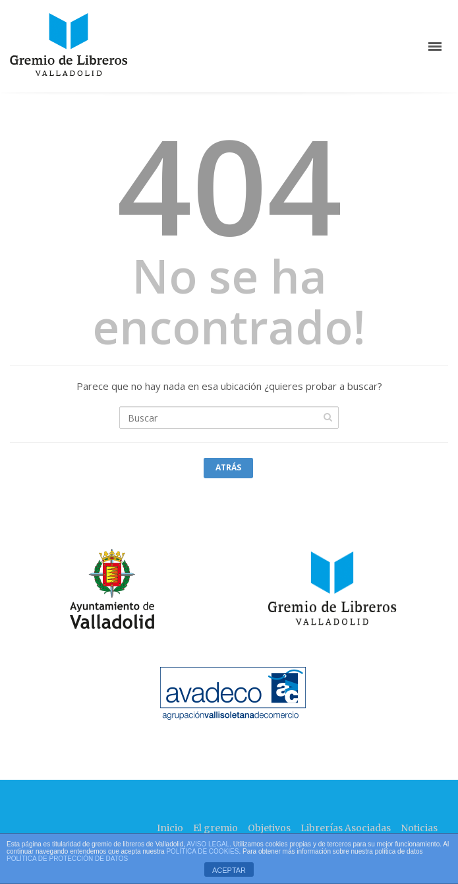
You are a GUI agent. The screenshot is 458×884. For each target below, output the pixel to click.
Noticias (419, 828)
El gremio (215, 828)
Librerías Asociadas (346, 828)
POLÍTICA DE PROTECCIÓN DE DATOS (67, 858)
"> (98, 592)
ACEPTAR (229, 870)
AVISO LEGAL (207, 844)
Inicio (170, 828)
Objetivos (269, 828)
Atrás (228, 467)
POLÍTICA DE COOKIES (202, 851)
